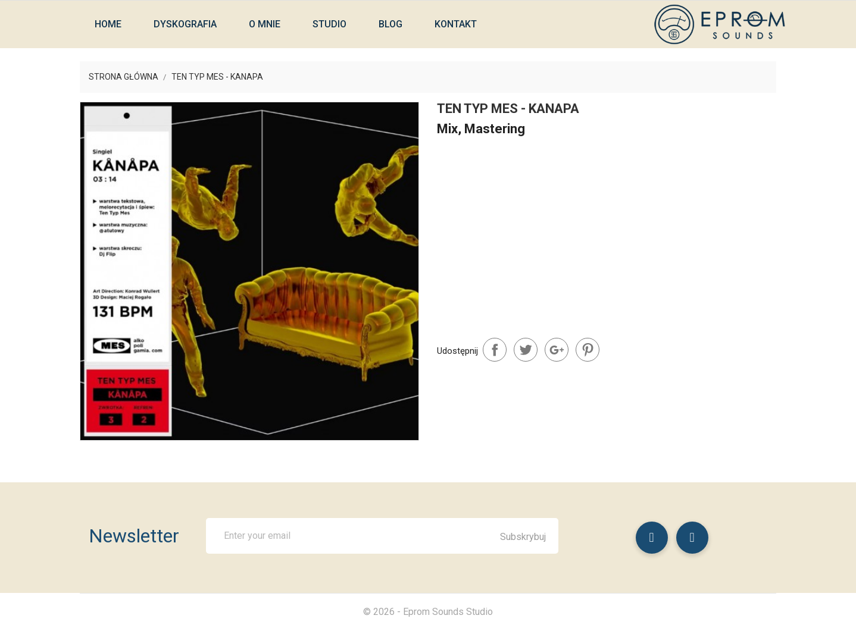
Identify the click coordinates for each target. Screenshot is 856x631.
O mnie (264, 24)
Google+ (556, 350)
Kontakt (456, 24)
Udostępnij (495, 350)
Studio (329, 24)
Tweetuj (526, 350)
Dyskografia (185, 24)
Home (108, 24)
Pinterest (587, 350)
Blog (390, 24)
